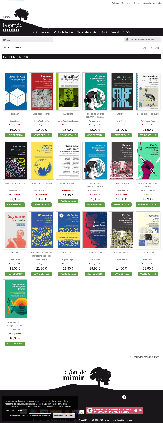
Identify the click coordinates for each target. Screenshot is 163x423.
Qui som (115, 3)
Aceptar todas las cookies (63, 416)
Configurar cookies (19, 416)
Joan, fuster (15, 260)
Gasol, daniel (15, 121)
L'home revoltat (95, 252)
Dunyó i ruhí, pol (121, 190)
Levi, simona (121, 121)
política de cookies (13, 410)
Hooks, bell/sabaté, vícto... (148, 190)
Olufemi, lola (15, 329)
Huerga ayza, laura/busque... (68, 121)
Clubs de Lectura (63, 32)
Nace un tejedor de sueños (148, 114)
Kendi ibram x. (15, 190)
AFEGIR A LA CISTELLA (148, 204)
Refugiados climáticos (41, 183)
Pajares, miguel (41, 260)
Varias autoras (94, 121)
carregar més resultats (146, 357)
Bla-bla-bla (68, 252)
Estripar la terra (121, 252)
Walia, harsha (148, 260)
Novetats (46, 32)
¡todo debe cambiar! (68, 183)
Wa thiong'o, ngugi (148, 121)
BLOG (126, 32)
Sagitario (15, 252)
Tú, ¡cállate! (68, 114)
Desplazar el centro (41, 114)
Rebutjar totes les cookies (40, 416)
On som (136, 3)
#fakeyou (121, 114)
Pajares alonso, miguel (41, 190)
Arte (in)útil (15, 114)
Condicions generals (152, 3)
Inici (34, 32)
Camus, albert (94, 260)
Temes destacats (86, 32)
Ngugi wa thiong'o (41, 121)
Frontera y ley (148, 252)
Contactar (126, 3)
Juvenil (115, 32)
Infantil (103, 32)
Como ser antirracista (15, 183)
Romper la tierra (121, 183)
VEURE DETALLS (15, 135)
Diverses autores (94, 190)
